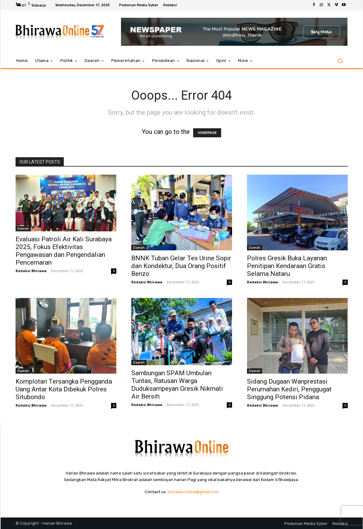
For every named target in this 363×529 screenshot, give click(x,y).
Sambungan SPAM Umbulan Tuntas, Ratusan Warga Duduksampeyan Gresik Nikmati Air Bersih (177, 384)
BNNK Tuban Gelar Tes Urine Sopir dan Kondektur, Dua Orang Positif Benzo (181, 265)
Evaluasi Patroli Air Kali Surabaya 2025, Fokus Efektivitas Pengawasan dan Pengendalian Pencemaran (64, 250)
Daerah (23, 228)
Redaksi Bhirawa (31, 270)
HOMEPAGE (207, 133)
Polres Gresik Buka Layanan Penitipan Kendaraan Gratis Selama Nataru (287, 265)
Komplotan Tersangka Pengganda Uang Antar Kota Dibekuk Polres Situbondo (64, 389)
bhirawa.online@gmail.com (193, 491)
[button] (340, 61)
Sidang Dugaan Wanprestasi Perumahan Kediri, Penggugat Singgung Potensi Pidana (289, 389)
